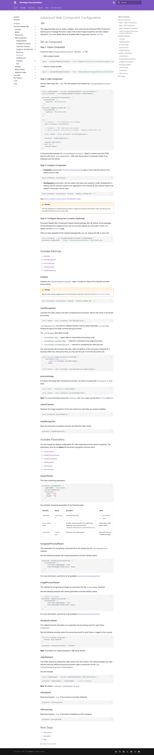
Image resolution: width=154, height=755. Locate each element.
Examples (47, 736)
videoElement (49, 462)
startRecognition (50, 260)
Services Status (56, 8)
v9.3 (42, 23)
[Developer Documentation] (15, 2)
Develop (23, 8)
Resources (31, 8)
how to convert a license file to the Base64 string (62, 199)
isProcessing (48, 469)
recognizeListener (50, 459)
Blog (47, 8)
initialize (47, 256)
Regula (31, 751)
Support (40, 8)
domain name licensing (103, 294)
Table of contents (124, 17)
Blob (111, 398)
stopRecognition (50, 270)
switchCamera (49, 267)
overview (99, 34)
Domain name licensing (72, 170)
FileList (103, 398)
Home (16, 8)
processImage (49, 263)
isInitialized (48, 466)
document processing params (88, 576)
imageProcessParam (51, 455)
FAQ (45, 740)
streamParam (49, 452)
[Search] (129, 2)
